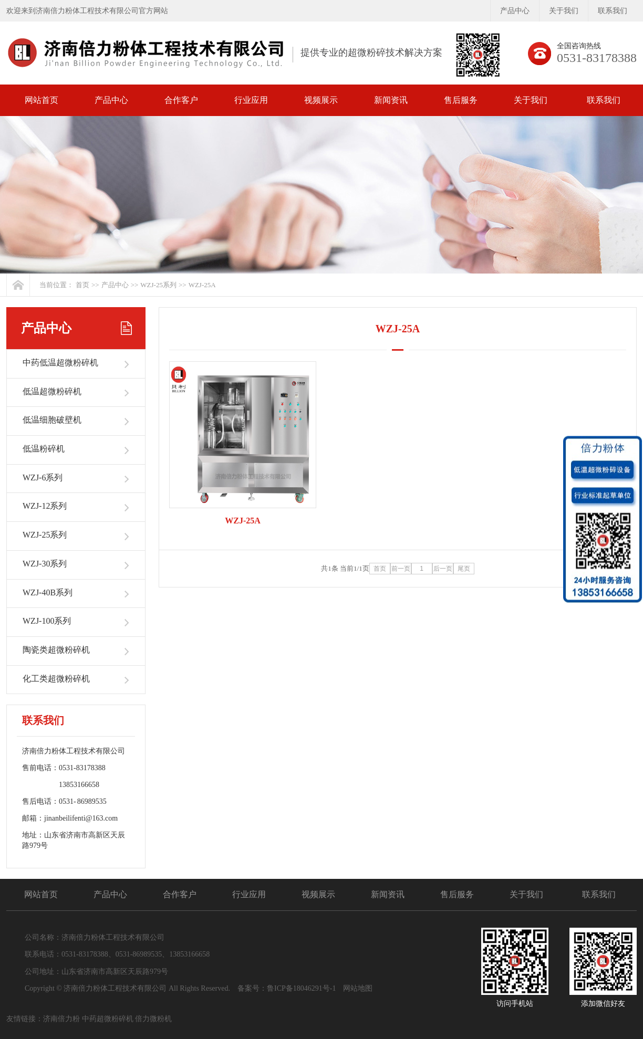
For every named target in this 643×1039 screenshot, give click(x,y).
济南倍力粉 (61, 1019)
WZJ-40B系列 (47, 592)
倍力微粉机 (153, 1019)
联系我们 (612, 11)
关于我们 (563, 11)
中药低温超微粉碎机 (60, 362)
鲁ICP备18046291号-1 (301, 988)
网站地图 (357, 988)
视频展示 (321, 100)
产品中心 (515, 11)
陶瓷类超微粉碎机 (56, 649)
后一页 (442, 568)
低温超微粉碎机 (52, 391)
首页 (82, 285)
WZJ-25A (202, 285)
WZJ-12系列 (45, 505)
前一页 (400, 568)
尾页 (464, 568)
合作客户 (181, 100)
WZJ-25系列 (158, 285)
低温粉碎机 (44, 448)
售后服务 (461, 100)
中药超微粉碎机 (107, 1019)
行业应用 (251, 100)
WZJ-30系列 (45, 563)
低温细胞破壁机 (52, 419)
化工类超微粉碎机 (56, 678)
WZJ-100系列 (47, 620)
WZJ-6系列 (43, 477)
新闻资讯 (391, 100)
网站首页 (41, 100)
